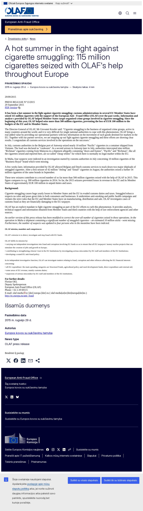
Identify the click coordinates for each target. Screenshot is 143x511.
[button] (8, 361)
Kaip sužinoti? (64, 3)
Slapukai (91, 455)
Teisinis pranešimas (15, 461)
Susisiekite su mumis (87, 449)
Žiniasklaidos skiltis (17, 38)
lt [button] (120, 13)
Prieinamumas (38, 461)
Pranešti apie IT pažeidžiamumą (22, 455)
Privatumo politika (111, 455)
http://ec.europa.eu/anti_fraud (19, 295)
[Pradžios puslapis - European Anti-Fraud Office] (23, 12)
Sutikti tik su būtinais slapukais (120, 480)
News (33, 38)
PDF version (11, 107)
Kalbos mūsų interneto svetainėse (63, 455)
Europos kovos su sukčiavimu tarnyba (28, 333)
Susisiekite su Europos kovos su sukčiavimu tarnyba (33, 418)
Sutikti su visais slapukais (84, 480)
